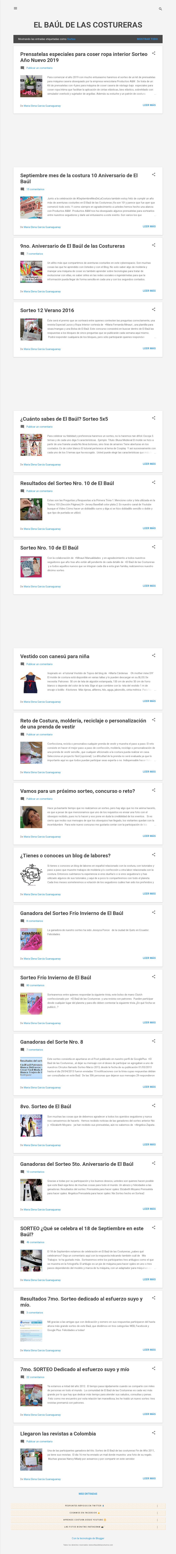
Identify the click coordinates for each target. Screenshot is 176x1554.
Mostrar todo (147, 39)
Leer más (149, 105)
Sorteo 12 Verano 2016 (47, 310)
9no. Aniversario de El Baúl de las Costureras (72, 246)
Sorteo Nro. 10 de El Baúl (49, 548)
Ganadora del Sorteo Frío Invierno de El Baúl (71, 913)
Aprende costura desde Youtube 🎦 (114, 1520)
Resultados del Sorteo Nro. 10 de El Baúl (67, 483)
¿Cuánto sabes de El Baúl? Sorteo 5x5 (64, 419)
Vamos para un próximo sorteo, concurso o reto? (77, 791)
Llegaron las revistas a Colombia (58, 1434)
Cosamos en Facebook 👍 (117, 1513)
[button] (154, 53)
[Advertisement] (88, 140)
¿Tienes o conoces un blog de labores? (65, 856)
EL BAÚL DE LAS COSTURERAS (88, 24)
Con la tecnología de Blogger (88, 1538)
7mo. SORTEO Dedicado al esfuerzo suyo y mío (74, 1369)
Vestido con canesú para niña (54, 656)
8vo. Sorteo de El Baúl (45, 1106)
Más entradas (88, 1493)
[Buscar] (160, 9)
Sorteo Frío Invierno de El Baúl (55, 978)
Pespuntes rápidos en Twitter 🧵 (115, 1506)
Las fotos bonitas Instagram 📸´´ (114, 1527)
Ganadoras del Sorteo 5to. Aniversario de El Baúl (76, 1164)
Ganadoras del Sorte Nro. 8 (51, 1042)
